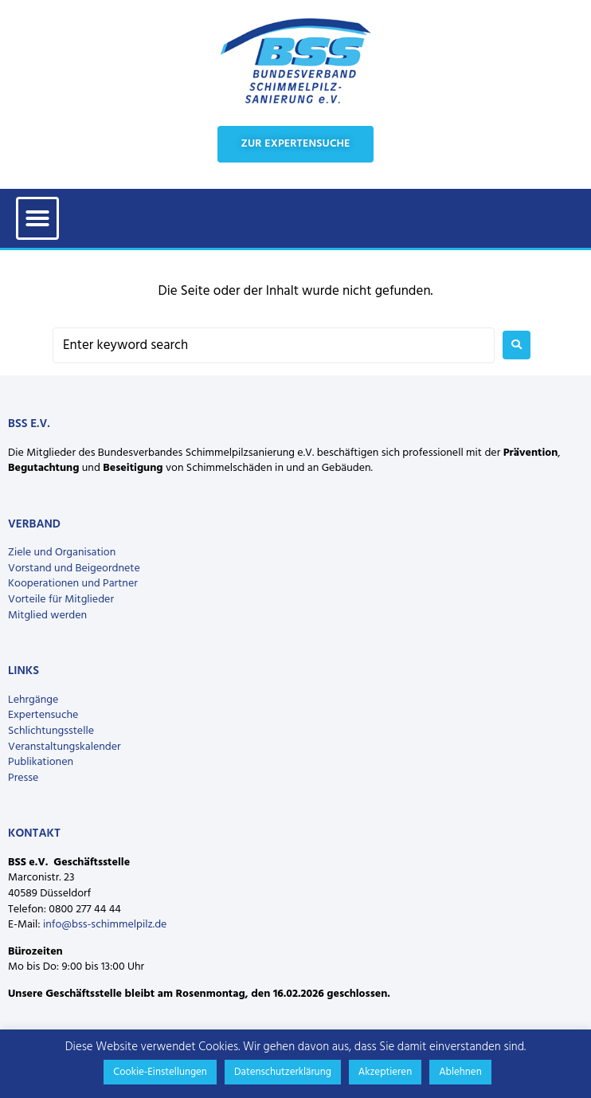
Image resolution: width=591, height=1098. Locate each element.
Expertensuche (43, 715)
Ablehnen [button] (460, 1072)
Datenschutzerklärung (282, 1072)
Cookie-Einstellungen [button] (160, 1072)
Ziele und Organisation (61, 552)
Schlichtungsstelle (51, 731)
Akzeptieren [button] (385, 1072)
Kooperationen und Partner (73, 583)
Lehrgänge (33, 700)
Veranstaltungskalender (64, 747)
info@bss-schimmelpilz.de (104, 925)
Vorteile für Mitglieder (61, 599)
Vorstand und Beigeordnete (74, 568)
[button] (37, 218)
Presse (23, 778)
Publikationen (40, 762)
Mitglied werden (47, 615)
